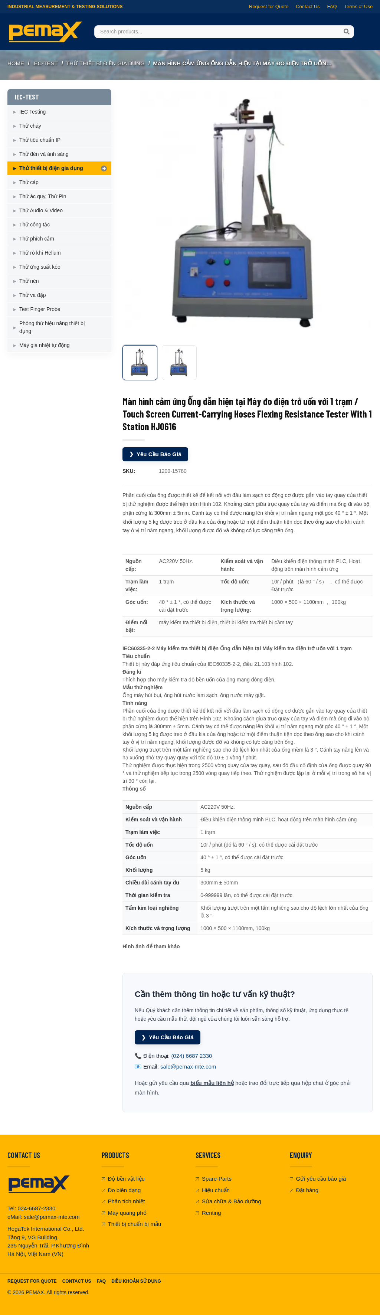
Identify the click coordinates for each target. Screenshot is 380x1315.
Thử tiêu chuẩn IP (39, 140)
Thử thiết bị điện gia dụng (105, 63)
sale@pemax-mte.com (188, 1066)
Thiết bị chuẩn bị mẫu (131, 1224)
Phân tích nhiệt (123, 1201)
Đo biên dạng (121, 1190)
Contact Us (308, 6)
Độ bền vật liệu (123, 1178)
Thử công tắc (34, 225)
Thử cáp (29, 182)
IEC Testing (32, 112)
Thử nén (29, 281)
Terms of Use (358, 6)
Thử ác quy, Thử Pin (42, 196)
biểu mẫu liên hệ (212, 1083)
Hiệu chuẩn (213, 1190)
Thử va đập (32, 295)
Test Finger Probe (39, 309)
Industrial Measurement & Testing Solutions (64, 6)
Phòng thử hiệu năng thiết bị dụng (52, 327)
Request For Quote (32, 1281)
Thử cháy (30, 126)
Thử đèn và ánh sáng (44, 154)
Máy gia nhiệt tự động (44, 345)
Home (15, 63)
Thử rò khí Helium (40, 253)
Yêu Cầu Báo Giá (155, 454)
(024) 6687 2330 (191, 1056)
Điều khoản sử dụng (136, 1281)
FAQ (332, 6)
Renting (208, 1213)
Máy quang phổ (124, 1213)
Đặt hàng (304, 1190)
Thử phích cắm (36, 239)
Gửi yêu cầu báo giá (318, 1178)
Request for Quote (268, 6)
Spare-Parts (214, 1178)
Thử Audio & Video (41, 210)
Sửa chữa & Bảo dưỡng (228, 1201)
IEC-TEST (45, 63)
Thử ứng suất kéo (39, 267)
